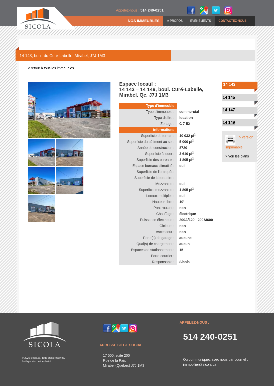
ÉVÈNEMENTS (200, 21)
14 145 (229, 97)
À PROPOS (175, 21)
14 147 (229, 110)
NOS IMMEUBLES (144, 21)
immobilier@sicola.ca (199, 364)
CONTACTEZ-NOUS (232, 21)
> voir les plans (237, 156)
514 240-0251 (210, 336)
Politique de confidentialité (36, 361)
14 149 (229, 122)
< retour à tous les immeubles (51, 68)
